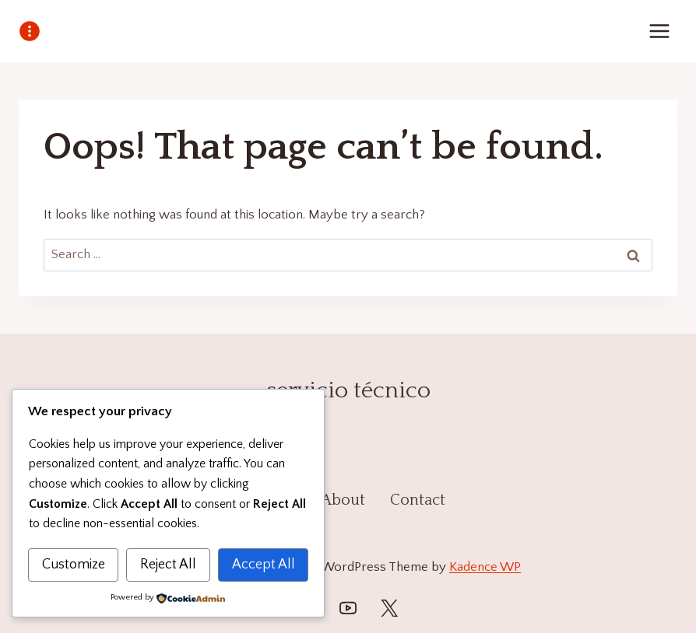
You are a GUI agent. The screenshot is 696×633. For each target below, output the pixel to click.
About (343, 500)
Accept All (263, 564)
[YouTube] (348, 608)
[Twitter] (389, 608)
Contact (417, 500)
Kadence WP (485, 567)
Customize (73, 564)
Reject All (168, 564)
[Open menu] (659, 31)
